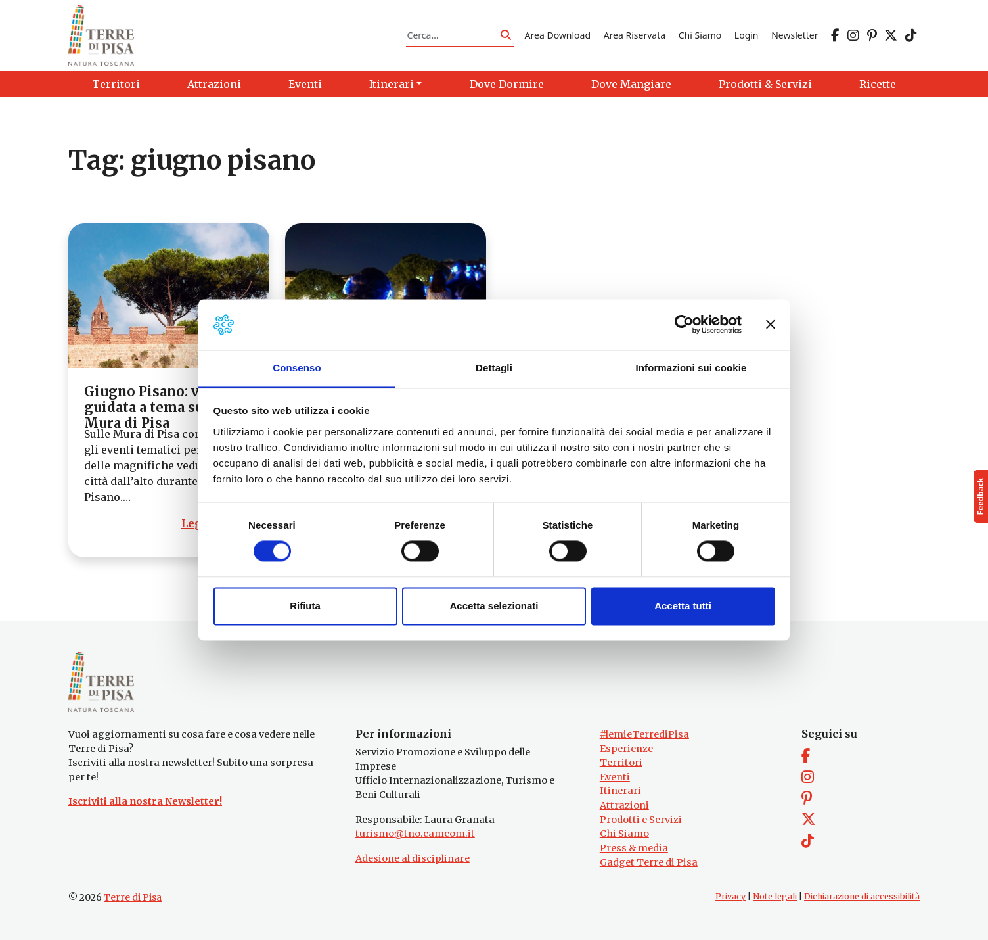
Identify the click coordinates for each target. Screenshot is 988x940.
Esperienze (626, 749)
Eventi (615, 777)
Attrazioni (624, 805)
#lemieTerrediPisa (644, 734)
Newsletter (794, 35)
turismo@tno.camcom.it (415, 833)
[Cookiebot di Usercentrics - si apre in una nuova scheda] (684, 325)
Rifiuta (305, 605)
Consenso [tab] (297, 367)
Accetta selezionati (493, 605)
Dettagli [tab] (494, 367)
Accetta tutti (682, 605)
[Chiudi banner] (770, 324)
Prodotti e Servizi (641, 820)
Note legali (775, 896)
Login (746, 35)
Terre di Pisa (133, 897)
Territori (621, 762)
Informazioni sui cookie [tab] (691, 367)
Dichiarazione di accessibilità (862, 896)
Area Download (558, 35)
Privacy (730, 896)
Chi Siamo (700, 35)
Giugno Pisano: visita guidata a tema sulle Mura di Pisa (157, 407)
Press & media (634, 848)
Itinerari (620, 791)
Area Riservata (634, 35)
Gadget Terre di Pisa (649, 862)
